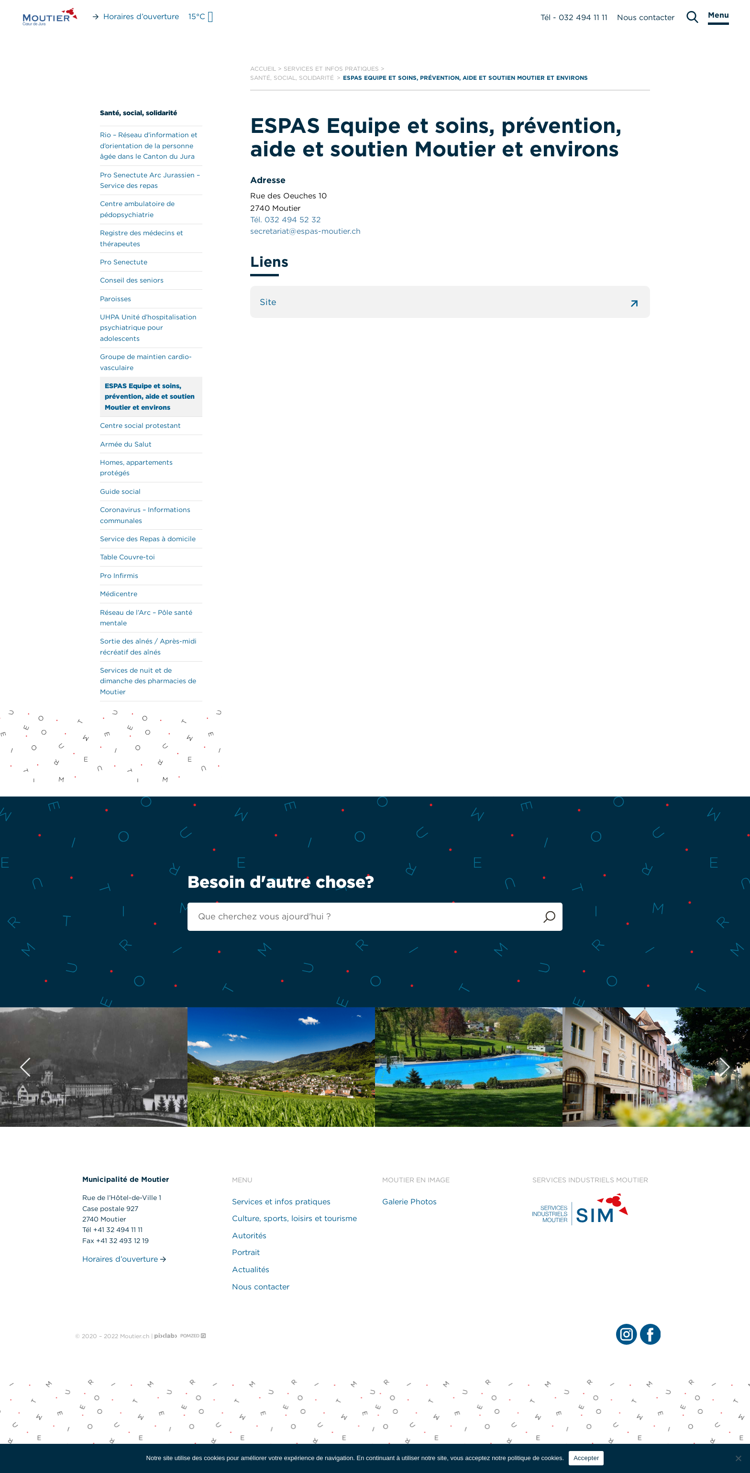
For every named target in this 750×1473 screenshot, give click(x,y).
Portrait (246, 1252)
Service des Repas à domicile (148, 539)
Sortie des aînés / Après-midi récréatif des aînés (148, 646)
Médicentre (118, 594)
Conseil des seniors (132, 280)
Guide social (120, 491)
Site (450, 302)
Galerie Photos (409, 1201)
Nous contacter (645, 17)
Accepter (586, 1458)
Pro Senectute (123, 262)
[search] (692, 17)
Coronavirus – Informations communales (145, 515)
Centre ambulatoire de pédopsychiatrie (137, 209)
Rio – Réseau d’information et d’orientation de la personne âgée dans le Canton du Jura (149, 145)
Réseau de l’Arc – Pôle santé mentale (146, 618)
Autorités (249, 1235)
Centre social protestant (140, 425)
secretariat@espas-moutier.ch (305, 231)
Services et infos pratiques (331, 68)
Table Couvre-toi (127, 557)
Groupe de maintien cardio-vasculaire (146, 362)
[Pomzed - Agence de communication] (193, 1336)
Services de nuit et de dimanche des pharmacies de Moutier (148, 681)
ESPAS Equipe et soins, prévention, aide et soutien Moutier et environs (150, 396)
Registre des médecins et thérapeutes (141, 238)
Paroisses (115, 299)
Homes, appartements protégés (136, 467)
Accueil (263, 68)
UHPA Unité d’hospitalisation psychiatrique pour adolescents (148, 327)
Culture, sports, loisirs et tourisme (294, 1218)
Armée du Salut (126, 444)
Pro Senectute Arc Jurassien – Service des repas (150, 180)
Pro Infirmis (119, 575)
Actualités (250, 1269)
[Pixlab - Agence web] (166, 1336)
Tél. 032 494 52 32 (285, 219)
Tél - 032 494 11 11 (573, 17)
